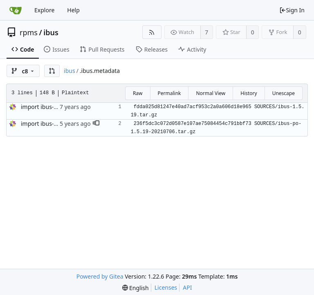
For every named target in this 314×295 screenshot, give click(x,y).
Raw (138, 93)
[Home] (15, 10)
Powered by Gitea (99, 276)
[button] (52, 71)
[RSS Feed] (151, 32)
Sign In (292, 10)
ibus (50, 32)
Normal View (210, 93)
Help (73, 10)
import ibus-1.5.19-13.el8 (54, 123)
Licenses (166, 287)
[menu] (135, 288)
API (187, 287)
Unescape (283, 93)
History (248, 93)
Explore (44, 10)
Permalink (169, 93)
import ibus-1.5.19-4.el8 (53, 107)
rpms (29, 32)
